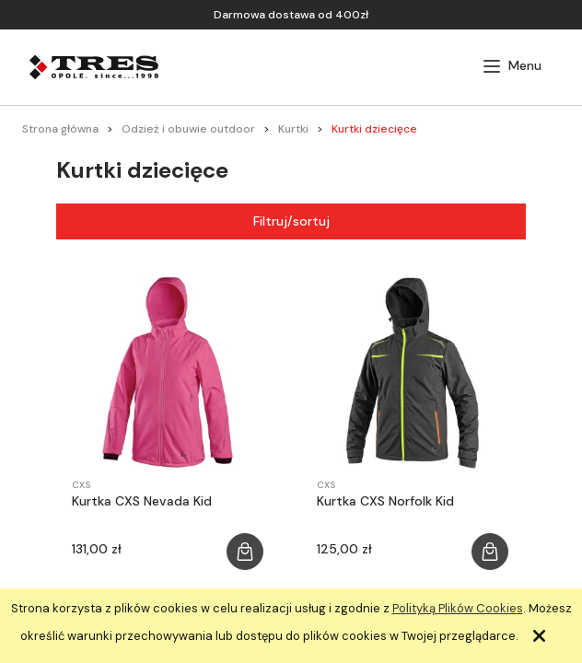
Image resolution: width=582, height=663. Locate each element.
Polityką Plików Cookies (457, 608)
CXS (81, 485)
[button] (512, 66)
